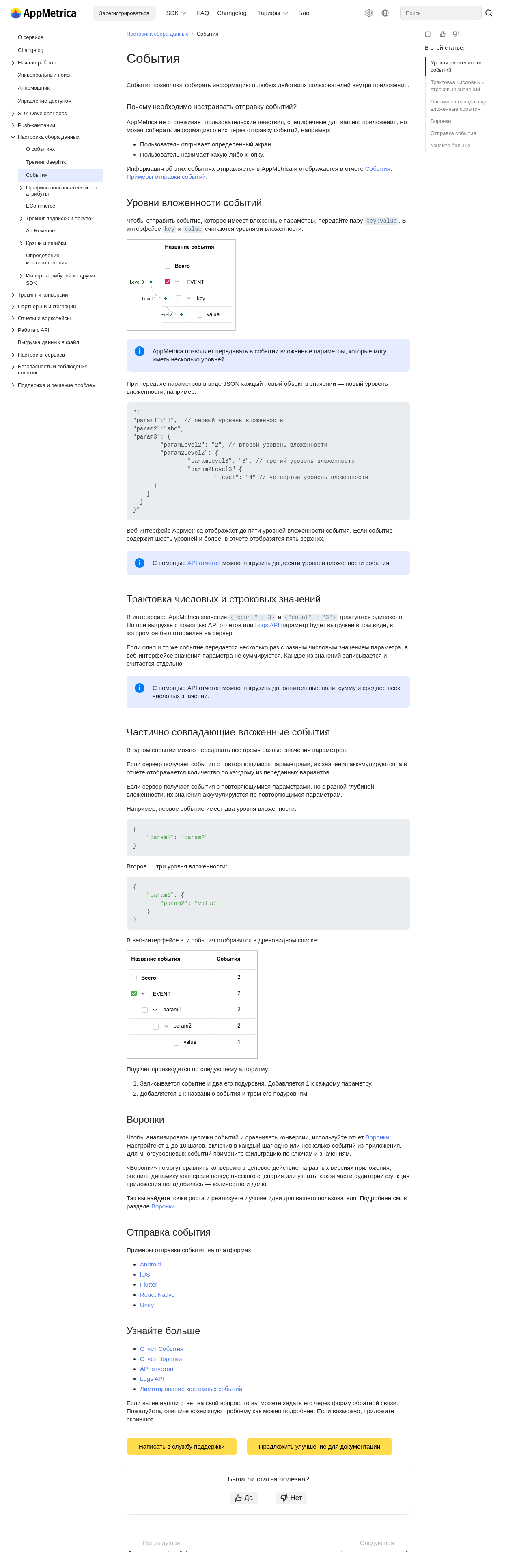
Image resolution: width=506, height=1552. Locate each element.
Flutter (148, 1284)
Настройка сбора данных (157, 34)
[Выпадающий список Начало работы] (56, 63)
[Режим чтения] (427, 34)
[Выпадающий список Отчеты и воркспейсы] (56, 318)
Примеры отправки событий (166, 176)
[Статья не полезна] (455, 34)
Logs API (267, 624)
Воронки (441, 121)
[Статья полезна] (442, 34)
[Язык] (385, 13)
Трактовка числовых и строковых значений (457, 85)
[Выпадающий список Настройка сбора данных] (56, 137)
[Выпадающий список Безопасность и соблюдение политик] (56, 369)
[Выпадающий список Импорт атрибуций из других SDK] (22, 279)
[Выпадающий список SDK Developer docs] (56, 113)
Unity (147, 1304)
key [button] (169, 229)
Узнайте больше (450, 145)
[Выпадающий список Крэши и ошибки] (60, 243)
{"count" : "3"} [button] (310, 617)
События (208, 34)
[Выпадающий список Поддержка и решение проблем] (14, 385)
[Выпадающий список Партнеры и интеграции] (56, 306)
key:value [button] (381, 221)
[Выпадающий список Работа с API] (56, 330)
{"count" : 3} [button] (252, 617)
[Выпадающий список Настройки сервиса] (56, 355)
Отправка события (453, 133)
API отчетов (204, 562)
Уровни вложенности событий (456, 66)
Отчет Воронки (161, 1358)
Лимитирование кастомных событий (191, 1388)
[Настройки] (369, 13)
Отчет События (161, 1348)
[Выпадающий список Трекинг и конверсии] (56, 295)
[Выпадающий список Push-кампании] (56, 125)
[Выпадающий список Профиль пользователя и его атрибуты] (60, 191)
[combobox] (441, 13)
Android (150, 1264)
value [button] (193, 229)
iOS (145, 1274)
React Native (157, 1294)
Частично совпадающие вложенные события (460, 105)
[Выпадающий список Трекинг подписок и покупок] (60, 218)
